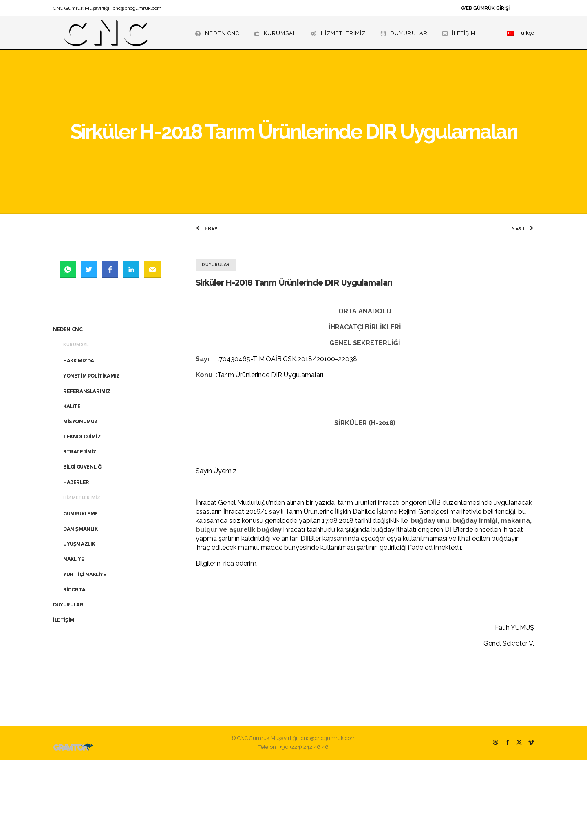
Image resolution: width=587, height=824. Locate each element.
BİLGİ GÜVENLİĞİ (83, 531)
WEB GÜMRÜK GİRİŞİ (485, 8)
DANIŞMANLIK (80, 593)
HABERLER (76, 546)
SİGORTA (74, 654)
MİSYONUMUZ (80, 485)
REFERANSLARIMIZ (86, 455)
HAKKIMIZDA (78, 425)
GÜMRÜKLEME (80, 578)
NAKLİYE (73, 623)
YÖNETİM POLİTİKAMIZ (91, 440)
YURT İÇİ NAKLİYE (84, 638)
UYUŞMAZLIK (79, 608)
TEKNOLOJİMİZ (82, 501)
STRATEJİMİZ (80, 516)
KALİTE (72, 470)
